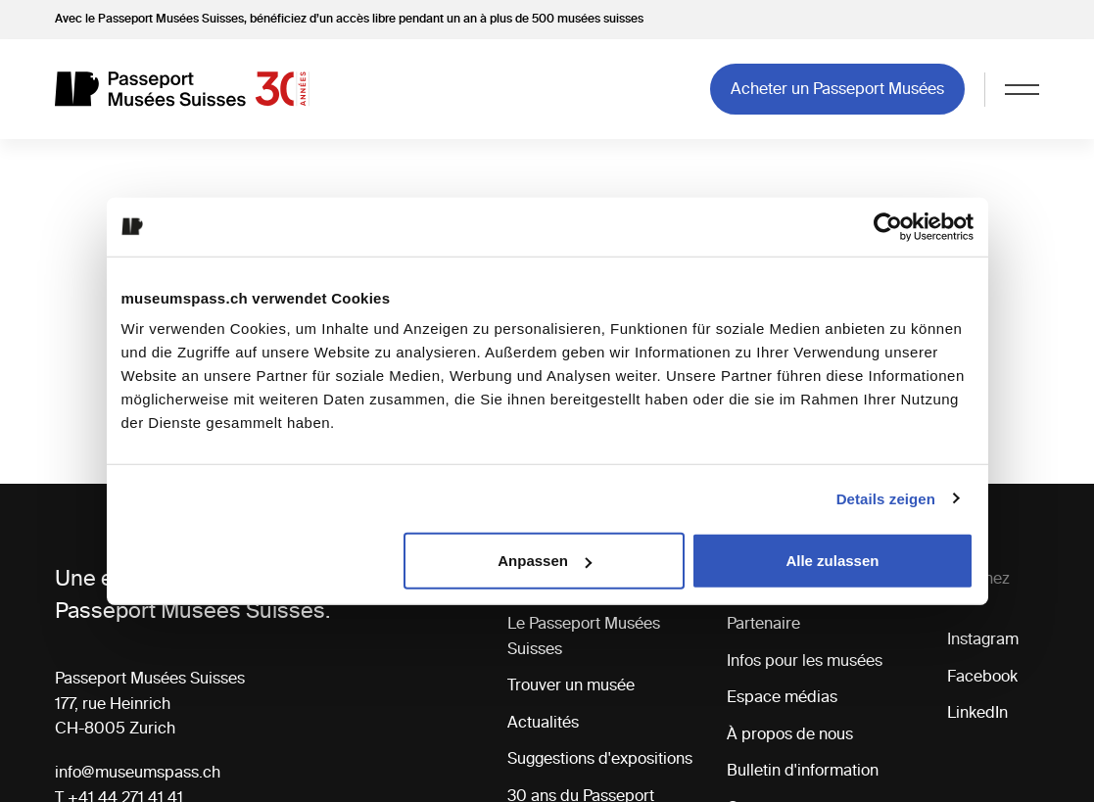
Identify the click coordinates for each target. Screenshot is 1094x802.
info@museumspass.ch (137, 771)
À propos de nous (790, 733)
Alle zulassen (832, 560)
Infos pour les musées (804, 660)
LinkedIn (977, 712)
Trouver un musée (571, 684)
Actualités (543, 722)
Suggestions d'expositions (599, 758)
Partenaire (763, 623)
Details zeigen (885, 498)
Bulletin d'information (803, 769)
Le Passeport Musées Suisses (583, 635)
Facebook (982, 675)
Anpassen (545, 560)
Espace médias (782, 696)
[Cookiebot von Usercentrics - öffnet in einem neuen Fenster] (888, 226)
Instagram (983, 638)
